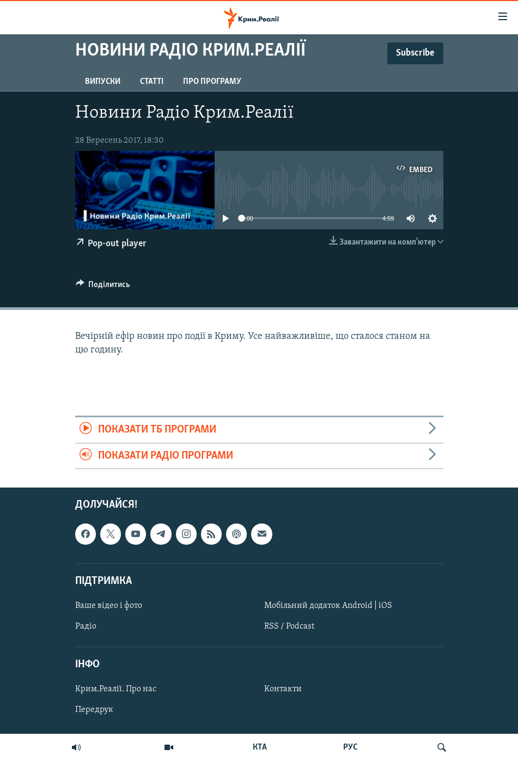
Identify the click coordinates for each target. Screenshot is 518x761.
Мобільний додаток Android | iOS (328, 605)
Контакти (283, 689)
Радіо (85, 626)
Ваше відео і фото (108, 605)
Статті (151, 81)
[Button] (103, 287)
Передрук (94, 709)
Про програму (212, 81)
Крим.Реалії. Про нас (115, 689)
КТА (260, 747)
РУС (350, 747)
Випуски (102, 81)
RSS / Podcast (289, 626)
